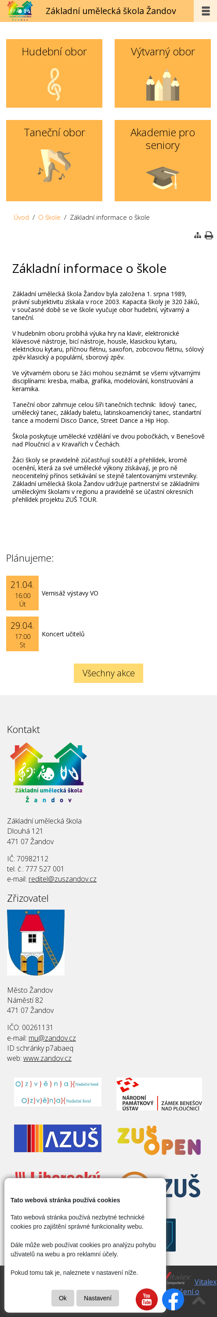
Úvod (21, 217)
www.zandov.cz (47, 1058)
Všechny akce (109, 673)
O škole (49, 217)
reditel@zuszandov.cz (63, 879)
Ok (63, 1298)
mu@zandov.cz (52, 1038)
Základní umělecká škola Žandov (111, 11)
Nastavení (98, 1298)
